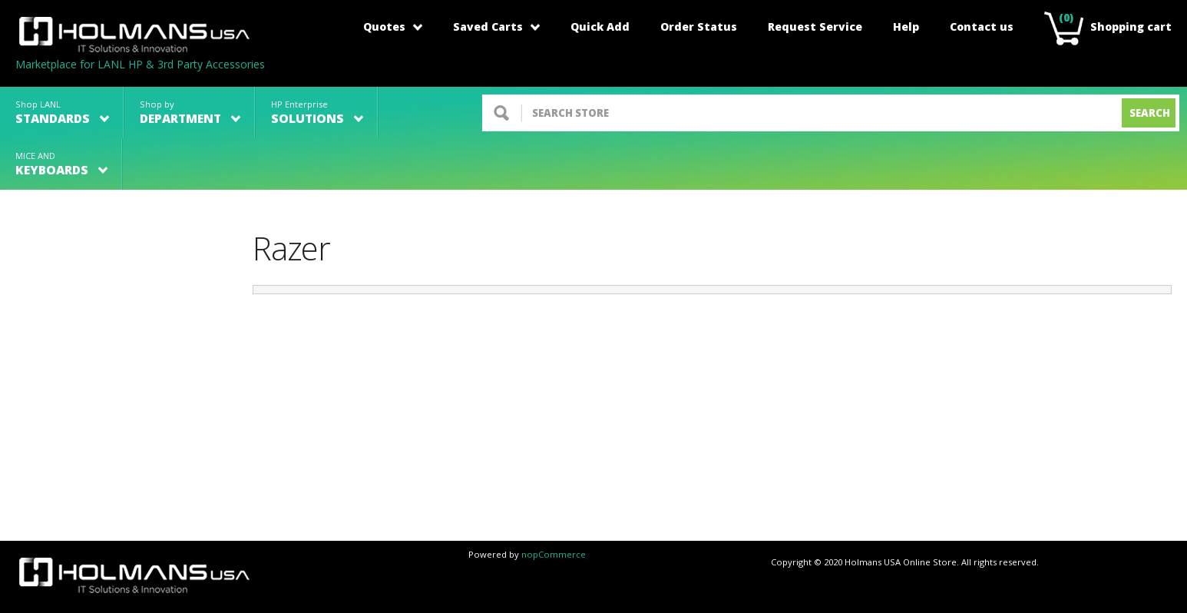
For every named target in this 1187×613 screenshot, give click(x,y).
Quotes (392, 26)
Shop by (190, 112)
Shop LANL (62, 112)
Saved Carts (496, 26)
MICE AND (61, 164)
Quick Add (600, 26)
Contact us (981, 26)
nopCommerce (553, 554)
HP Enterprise (317, 112)
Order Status (698, 26)
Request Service (815, 26)
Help (906, 26)
